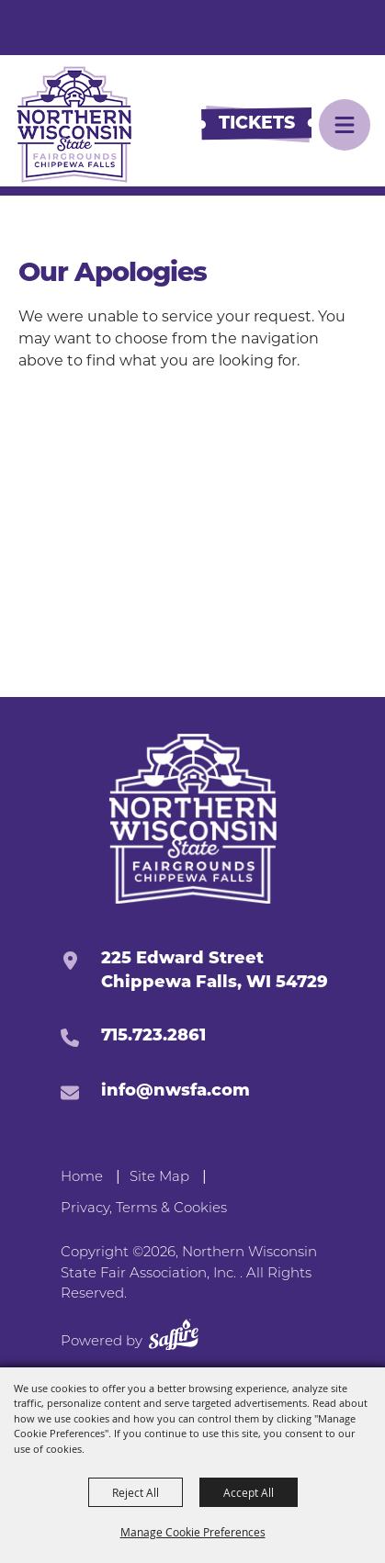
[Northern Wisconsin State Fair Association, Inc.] (74, 124)
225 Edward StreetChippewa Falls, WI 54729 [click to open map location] (214, 971)
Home (82, 1176)
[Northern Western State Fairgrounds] (192, 819)
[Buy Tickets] (256, 124)
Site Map (159, 1176)
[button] (344, 125)
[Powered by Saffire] (173, 1337)
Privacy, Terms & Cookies (144, 1207)
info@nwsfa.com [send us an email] (175, 1091)
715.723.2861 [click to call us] (153, 1036)
